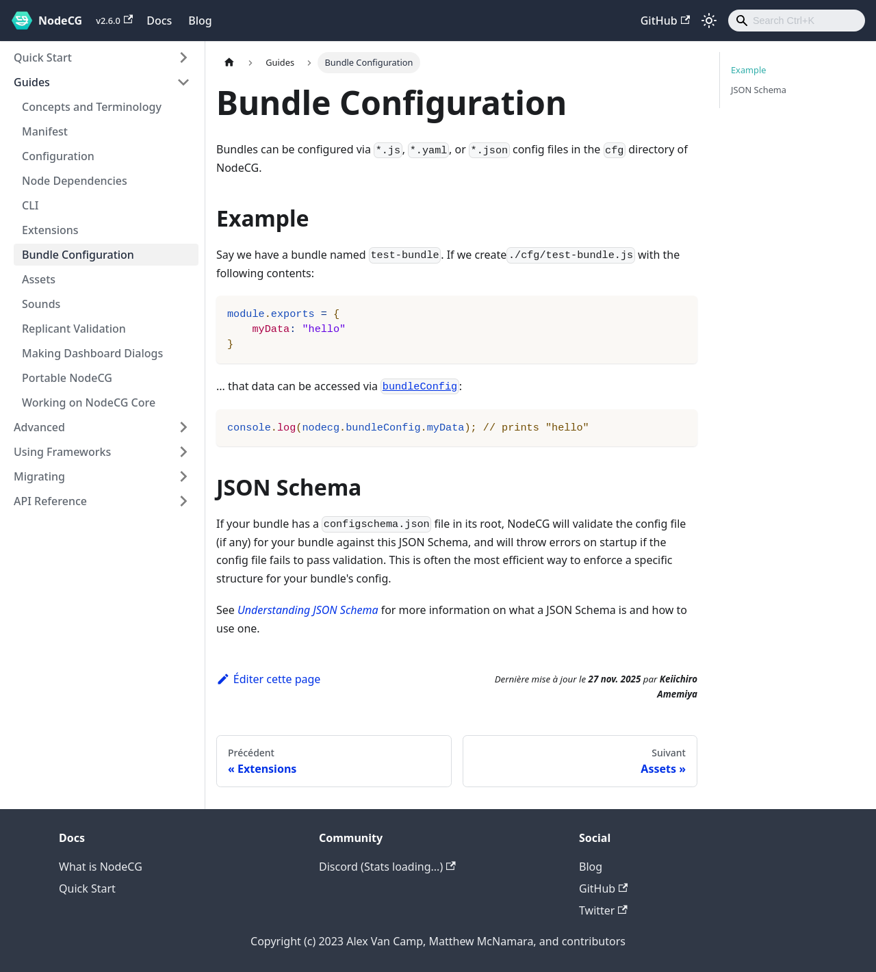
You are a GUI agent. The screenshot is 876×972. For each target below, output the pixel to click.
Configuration (58, 156)
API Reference (50, 501)
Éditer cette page (268, 679)
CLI (30, 205)
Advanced (39, 427)
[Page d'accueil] (229, 62)
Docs (159, 20)
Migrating (39, 476)
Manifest (45, 131)
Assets (38, 279)
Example (748, 70)
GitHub (665, 20)
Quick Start (43, 57)
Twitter (603, 910)
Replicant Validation (74, 328)
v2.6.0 (114, 20)
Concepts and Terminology (92, 106)
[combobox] (796, 20)
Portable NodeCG (67, 377)
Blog (199, 20)
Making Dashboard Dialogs (92, 353)
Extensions (50, 230)
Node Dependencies (74, 180)
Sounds (41, 303)
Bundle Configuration (78, 254)
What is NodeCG (100, 866)
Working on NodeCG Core (88, 402)
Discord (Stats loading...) (387, 866)
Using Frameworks (62, 451)
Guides (32, 82)
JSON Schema (758, 90)
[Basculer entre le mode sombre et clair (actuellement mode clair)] (709, 20)
